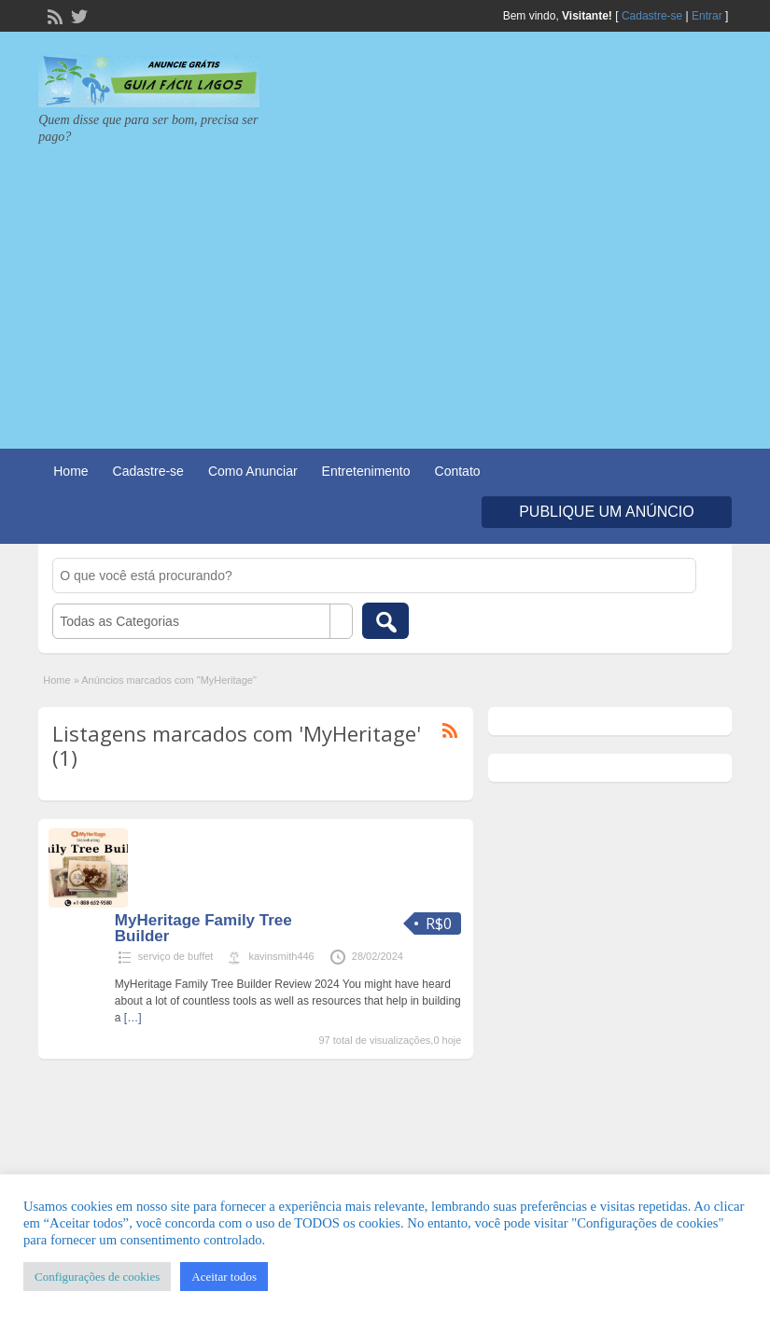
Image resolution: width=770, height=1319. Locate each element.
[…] (133, 1017)
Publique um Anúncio (606, 512)
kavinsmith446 (281, 956)
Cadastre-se (652, 15)
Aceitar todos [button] (224, 1277)
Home (70, 471)
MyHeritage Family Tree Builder (203, 928)
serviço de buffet (176, 956)
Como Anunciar (253, 471)
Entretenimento (366, 471)
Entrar (707, 15)
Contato (458, 471)
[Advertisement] (385, 285)
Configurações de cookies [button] (97, 1277)
